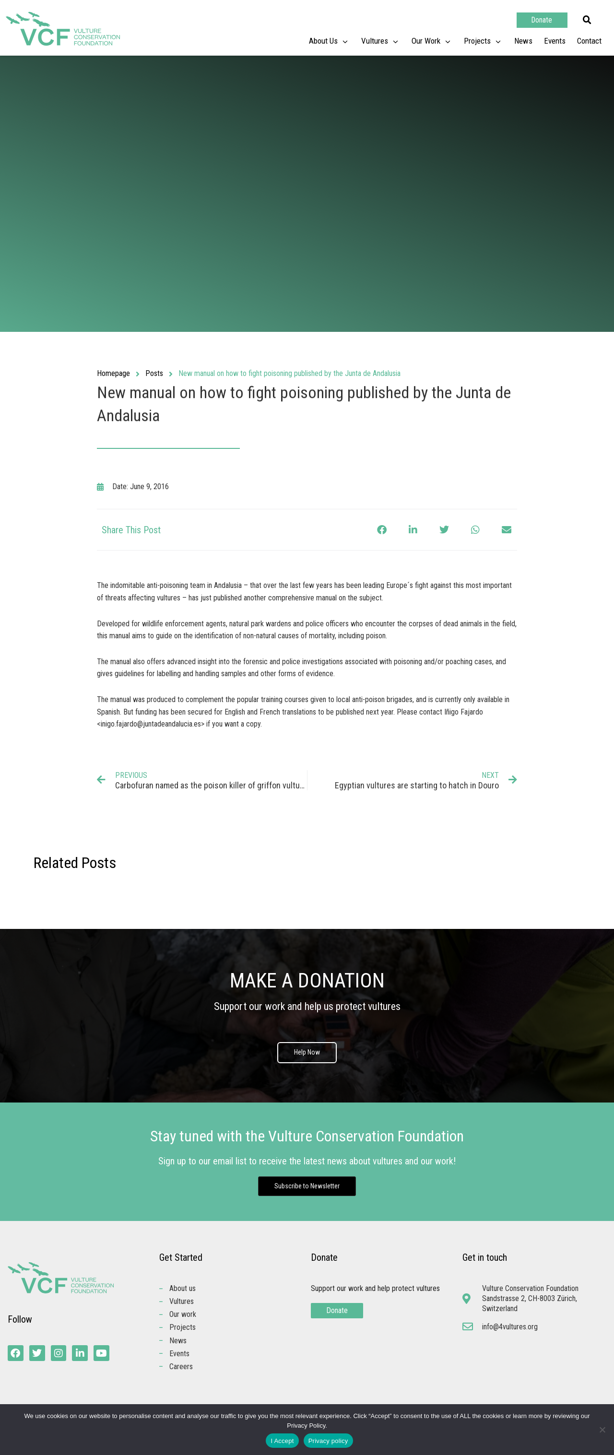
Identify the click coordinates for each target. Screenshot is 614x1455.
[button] (587, 20)
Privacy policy (328, 1440)
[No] (602, 1429)
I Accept (282, 1440)
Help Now (307, 1053)
